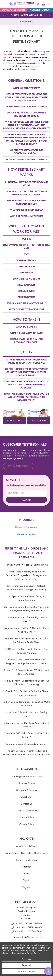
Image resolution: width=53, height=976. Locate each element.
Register (26, 887)
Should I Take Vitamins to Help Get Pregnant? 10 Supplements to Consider (26, 661)
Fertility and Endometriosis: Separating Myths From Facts (26, 703)
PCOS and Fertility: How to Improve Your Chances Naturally (26, 651)
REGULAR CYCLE (26, 291)
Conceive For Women (26, 527)
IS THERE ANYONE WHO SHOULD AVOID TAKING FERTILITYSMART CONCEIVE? (26, 361)
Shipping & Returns (26, 790)
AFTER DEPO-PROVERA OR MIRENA (26, 309)
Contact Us (26, 804)
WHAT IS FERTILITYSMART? (26, 88)
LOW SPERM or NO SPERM (26, 278)
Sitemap (26, 866)
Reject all (26, 965)
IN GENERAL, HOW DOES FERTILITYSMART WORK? (26, 184)
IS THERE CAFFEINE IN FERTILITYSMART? (26, 159)
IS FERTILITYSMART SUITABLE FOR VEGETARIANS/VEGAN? (26, 152)
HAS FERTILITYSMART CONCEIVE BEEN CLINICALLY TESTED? (26, 202)
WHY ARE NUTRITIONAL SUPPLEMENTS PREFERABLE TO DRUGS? (26, 114)
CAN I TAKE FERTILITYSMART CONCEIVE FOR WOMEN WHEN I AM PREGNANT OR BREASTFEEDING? (26, 397)
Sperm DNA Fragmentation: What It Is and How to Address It (26, 672)
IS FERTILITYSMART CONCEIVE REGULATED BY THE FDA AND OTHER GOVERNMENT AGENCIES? (26, 384)
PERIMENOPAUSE (26, 297)
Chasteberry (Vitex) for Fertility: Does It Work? (26, 619)
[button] (48, 971)
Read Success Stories (19, 466)
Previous (3, 15)
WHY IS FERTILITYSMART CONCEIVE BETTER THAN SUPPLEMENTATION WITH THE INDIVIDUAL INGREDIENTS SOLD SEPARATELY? (26, 125)
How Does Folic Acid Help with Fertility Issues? (26, 714)
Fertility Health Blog (26, 860)
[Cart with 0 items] (48, 3)
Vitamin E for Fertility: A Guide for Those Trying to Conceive (26, 693)
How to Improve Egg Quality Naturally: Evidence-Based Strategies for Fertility (26, 587)
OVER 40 (26, 238)
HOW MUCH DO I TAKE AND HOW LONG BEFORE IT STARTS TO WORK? (26, 193)
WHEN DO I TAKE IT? (26, 326)
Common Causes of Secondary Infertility (26, 744)
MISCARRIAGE (26, 272)
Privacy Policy (26, 817)
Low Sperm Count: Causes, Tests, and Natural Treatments (26, 598)
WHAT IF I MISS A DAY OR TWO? (26, 333)
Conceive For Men (26, 534)
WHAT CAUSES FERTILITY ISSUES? (26, 210)
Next (50, 15)
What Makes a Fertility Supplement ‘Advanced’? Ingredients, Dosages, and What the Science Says (26, 575)
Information (26, 769)
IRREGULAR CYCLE (26, 284)
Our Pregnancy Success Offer (26, 776)
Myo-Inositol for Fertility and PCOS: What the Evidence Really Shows (26, 640)
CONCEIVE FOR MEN (39, 9)
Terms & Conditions (26, 810)
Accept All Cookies (26, 971)
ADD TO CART (14, 420)
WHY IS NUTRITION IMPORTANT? (26, 216)
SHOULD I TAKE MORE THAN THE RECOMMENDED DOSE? (26, 341)
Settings (26, 959)
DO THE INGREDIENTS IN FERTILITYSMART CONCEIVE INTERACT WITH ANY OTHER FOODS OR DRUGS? (26, 372)
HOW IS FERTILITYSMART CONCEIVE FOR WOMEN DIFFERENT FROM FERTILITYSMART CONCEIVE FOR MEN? (26, 97)
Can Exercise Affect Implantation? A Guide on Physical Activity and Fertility (26, 608)
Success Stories (26, 783)
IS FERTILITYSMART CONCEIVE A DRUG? (26, 106)
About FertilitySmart (26, 846)
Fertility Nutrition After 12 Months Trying (27, 565)
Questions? (27, 797)
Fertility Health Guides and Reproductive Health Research (26, 553)
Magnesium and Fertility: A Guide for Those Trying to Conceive (26, 630)
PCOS (26, 254)
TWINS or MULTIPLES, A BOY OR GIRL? (26, 303)
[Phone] (37, 3)
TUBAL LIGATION (26, 266)
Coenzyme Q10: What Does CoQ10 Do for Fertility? (26, 735)
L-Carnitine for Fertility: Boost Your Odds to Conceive (26, 724)
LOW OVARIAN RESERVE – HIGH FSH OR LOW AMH (26, 247)
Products (26, 520)
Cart (26, 873)
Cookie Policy (26, 824)
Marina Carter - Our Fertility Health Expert (26, 853)
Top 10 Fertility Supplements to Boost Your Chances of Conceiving (26, 682)
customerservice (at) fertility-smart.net (26, 937)
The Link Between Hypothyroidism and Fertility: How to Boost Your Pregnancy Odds (26, 752)
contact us (32, 69)
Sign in (26, 880)
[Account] (43, 3)
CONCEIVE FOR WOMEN (13, 9)
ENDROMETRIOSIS (26, 260)
